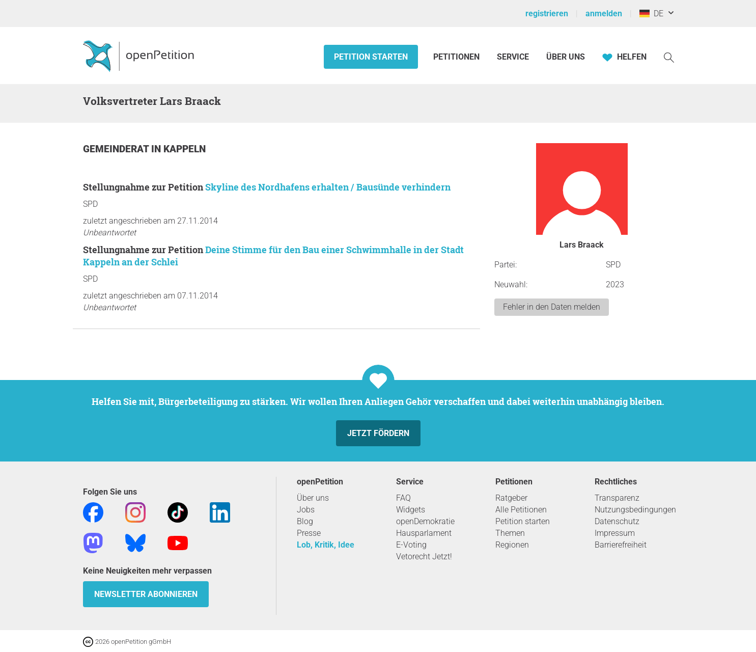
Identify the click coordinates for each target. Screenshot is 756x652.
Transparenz (617, 498)
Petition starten (371, 57)
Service (513, 57)
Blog (305, 521)
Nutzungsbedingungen (635, 509)
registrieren (546, 13)
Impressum (615, 533)
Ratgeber (511, 498)
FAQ (403, 498)
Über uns (313, 498)
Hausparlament (424, 533)
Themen (510, 533)
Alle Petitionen (521, 509)
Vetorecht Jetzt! (424, 556)
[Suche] (669, 57)
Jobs (306, 509)
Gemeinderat (117, 149)
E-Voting (411, 545)
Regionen (512, 545)
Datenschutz (617, 521)
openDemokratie (425, 521)
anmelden (603, 13)
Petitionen (457, 57)
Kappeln (184, 149)
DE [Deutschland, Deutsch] (651, 13)
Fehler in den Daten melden (551, 307)
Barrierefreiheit (621, 545)
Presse (309, 533)
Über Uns (565, 57)
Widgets (410, 509)
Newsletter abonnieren (146, 594)
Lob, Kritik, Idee (325, 545)
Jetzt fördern (378, 433)
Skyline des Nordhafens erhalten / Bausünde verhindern (328, 187)
